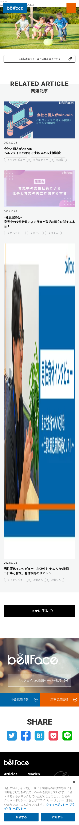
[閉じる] (74, 784)
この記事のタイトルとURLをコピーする (39, 59)
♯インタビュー (16, 160)
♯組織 (59, 160)
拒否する (21, 819)
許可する (57, 819)
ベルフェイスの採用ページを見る (39, 680)
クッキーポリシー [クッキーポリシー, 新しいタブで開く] (57, 806)
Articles (10, 774)
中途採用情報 (20, 699)
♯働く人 (53, 233)
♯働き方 (35, 233)
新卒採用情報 (59, 699)
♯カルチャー (40, 160)
